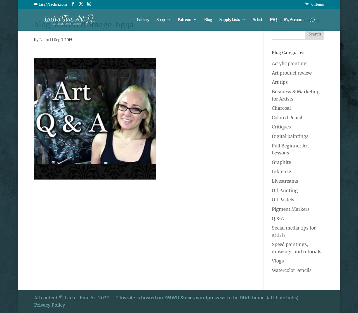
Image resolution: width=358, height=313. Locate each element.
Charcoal (281, 108)
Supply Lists (229, 20)
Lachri (45, 39)
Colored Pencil (287, 117)
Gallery (143, 20)
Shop (160, 20)
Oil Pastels (283, 199)
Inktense (281, 171)
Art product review (292, 73)
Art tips (280, 82)
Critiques (281, 127)
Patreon (184, 20)
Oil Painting (285, 190)
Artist (257, 20)
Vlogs (278, 261)
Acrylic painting (289, 63)
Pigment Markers (291, 209)
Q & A (278, 218)
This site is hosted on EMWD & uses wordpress (167, 297)
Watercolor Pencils (292, 270)
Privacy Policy (49, 305)
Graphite (281, 162)
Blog (208, 20)
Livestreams (285, 181)
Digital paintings (290, 136)
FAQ (273, 20)
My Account (294, 20)
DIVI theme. (253, 297)
